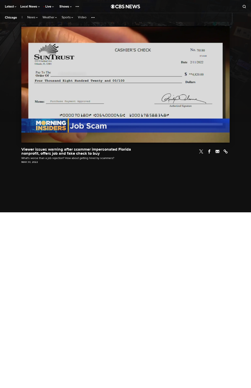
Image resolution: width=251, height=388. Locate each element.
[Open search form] (244, 6)
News (32, 17)
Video (82, 17)
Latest (10, 6)
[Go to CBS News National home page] (125, 6)
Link (226, 151)
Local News (30, 6)
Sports (67, 17)
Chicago (11, 17)
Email (217, 151)
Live (49, 6)
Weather (50, 17)
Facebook (209, 151)
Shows (65, 6)
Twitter (201, 151)
